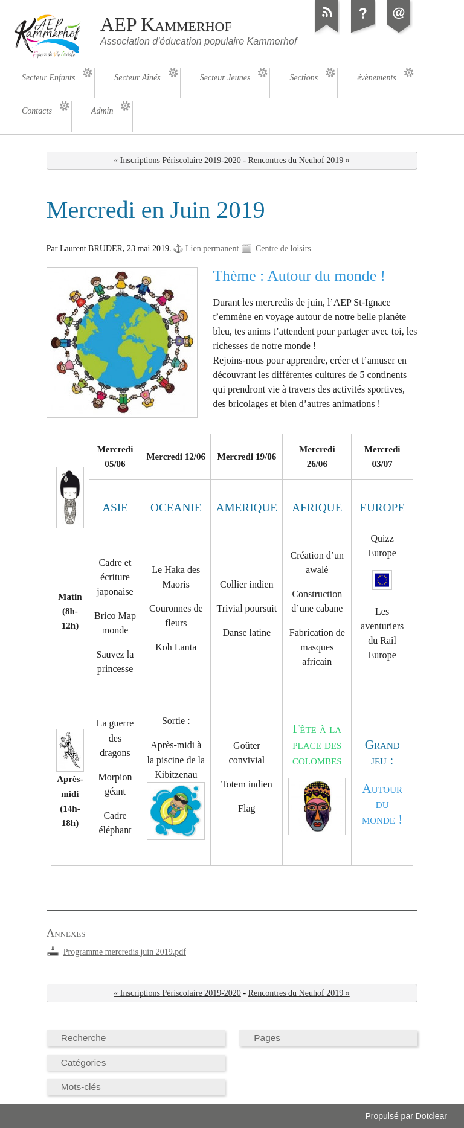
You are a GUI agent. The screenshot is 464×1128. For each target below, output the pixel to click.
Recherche (83, 1038)
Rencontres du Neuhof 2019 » (299, 160)
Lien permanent (212, 248)
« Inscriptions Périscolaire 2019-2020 (177, 160)
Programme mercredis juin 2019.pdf (124, 952)
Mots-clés (81, 1087)
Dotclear (431, 1116)
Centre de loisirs (283, 248)
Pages (267, 1038)
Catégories (83, 1062)
